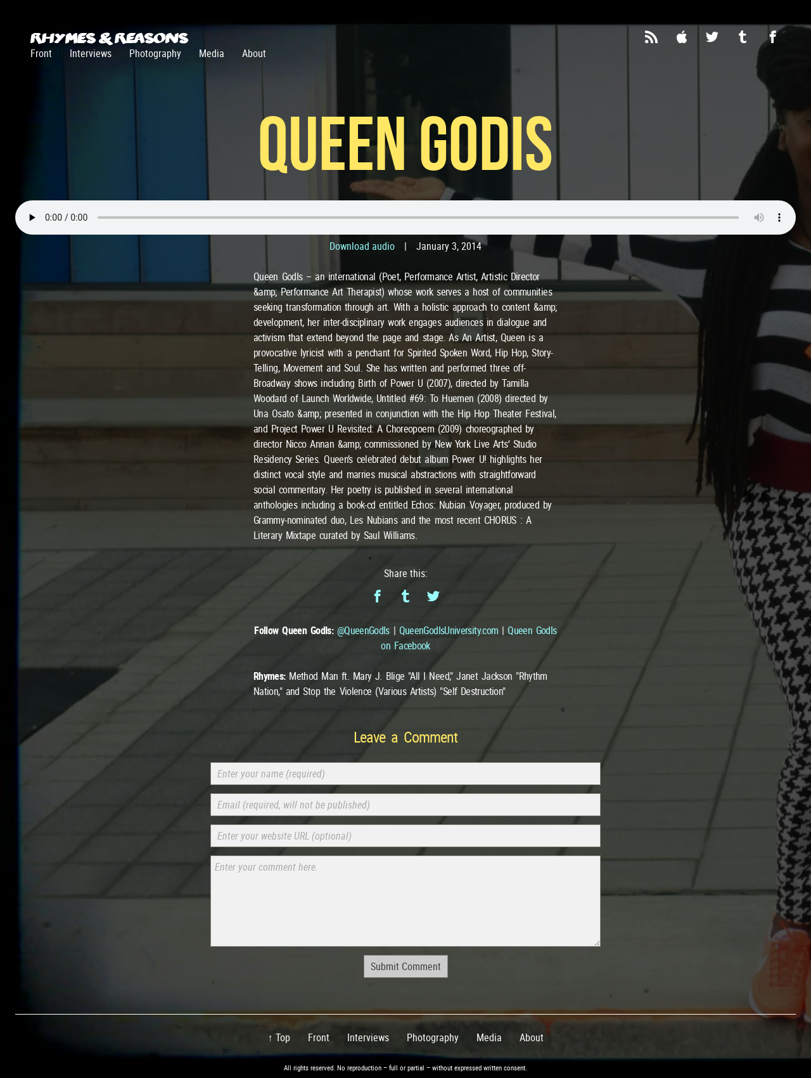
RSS (651, 36)
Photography (155, 53)
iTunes (681, 36)
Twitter (712, 36)
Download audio (362, 246)
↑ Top (279, 1037)
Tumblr (742, 36)
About (254, 53)
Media (211, 53)
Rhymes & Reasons (109, 38)
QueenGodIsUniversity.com (449, 630)
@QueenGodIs (363, 630)
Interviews (91, 53)
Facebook (773, 36)
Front (41, 53)
